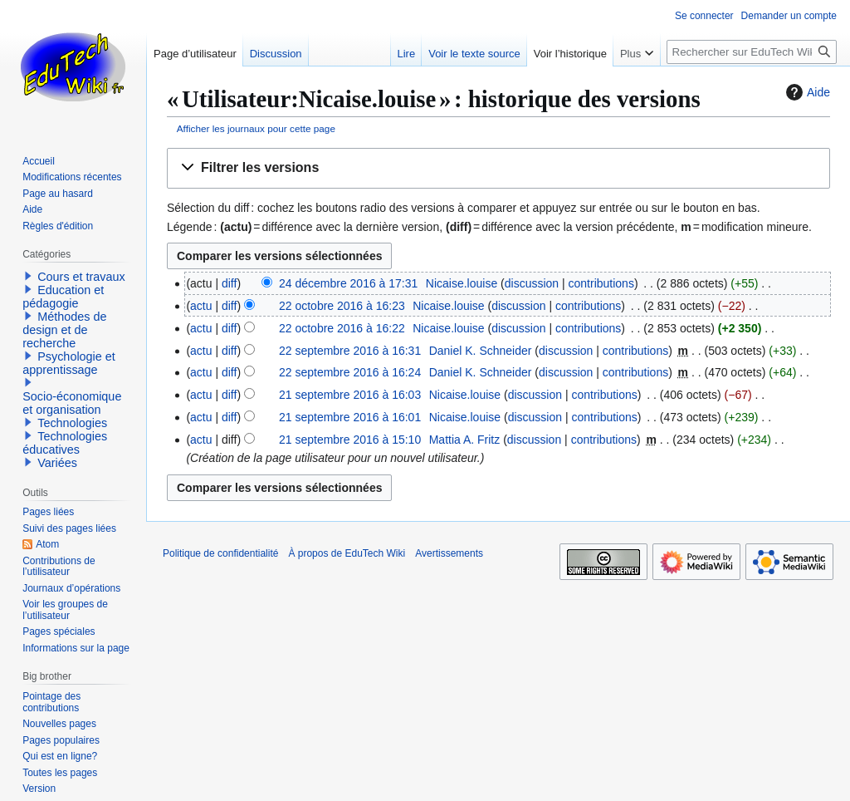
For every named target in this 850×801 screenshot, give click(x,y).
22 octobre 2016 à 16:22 (342, 328)
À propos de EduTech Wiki (346, 553)
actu (201, 305)
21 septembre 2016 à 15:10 (350, 439)
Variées (57, 462)
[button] (498, 168)
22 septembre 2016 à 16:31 (350, 350)
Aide (806, 92)
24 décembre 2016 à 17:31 (348, 283)
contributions (601, 283)
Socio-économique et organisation (71, 403)
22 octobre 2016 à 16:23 (342, 305)
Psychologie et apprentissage (68, 363)
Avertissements (449, 553)
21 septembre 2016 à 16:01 (350, 417)
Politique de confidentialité (220, 553)
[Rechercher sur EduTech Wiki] (752, 52)
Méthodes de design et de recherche (64, 330)
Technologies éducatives (64, 443)
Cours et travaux (81, 276)
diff (229, 283)
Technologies (72, 423)
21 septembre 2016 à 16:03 (350, 394)
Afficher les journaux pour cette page (256, 128)
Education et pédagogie (63, 296)
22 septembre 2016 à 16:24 (350, 372)
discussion (532, 283)
